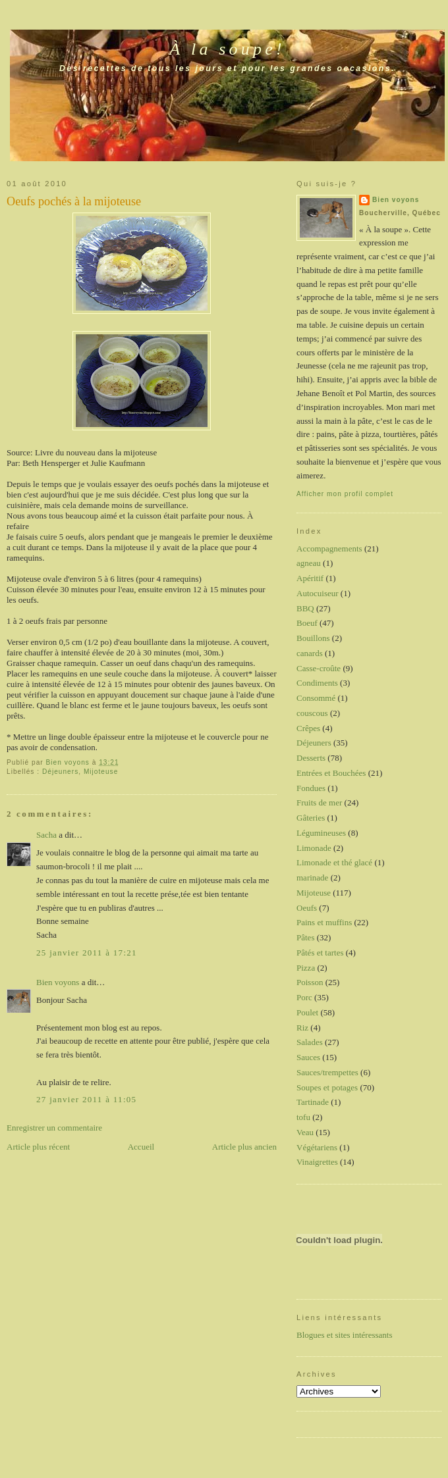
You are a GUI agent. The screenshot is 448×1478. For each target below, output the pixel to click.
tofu (303, 1117)
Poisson (309, 982)
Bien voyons (57, 982)
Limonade (313, 848)
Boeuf (307, 623)
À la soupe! (227, 49)
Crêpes (308, 728)
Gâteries (310, 818)
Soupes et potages (327, 1087)
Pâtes (305, 937)
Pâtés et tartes (319, 952)
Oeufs (306, 908)
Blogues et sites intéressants (344, 1335)
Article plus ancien (244, 1147)
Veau (305, 1132)
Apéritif (309, 578)
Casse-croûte (318, 668)
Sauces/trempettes (327, 1072)
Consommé (315, 698)
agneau (308, 563)
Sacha (46, 835)
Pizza (305, 968)
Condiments (317, 683)
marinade (312, 877)
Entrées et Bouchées (331, 773)
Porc (304, 997)
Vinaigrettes (317, 1162)
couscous (312, 713)
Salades (309, 1042)
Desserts (310, 758)
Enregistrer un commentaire (54, 1128)
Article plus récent (38, 1147)
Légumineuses (321, 833)
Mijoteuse (101, 771)
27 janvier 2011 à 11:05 (86, 1099)
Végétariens (316, 1147)
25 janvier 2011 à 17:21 (86, 952)
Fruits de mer (319, 802)
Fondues (310, 788)
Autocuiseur (317, 593)
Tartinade (312, 1102)
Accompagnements (329, 548)
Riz (302, 1027)
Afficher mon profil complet (344, 493)
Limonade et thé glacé (334, 862)
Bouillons (313, 638)
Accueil (141, 1147)
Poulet (307, 1012)
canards (309, 653)
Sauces (308, 1057)
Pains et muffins (324, 922)
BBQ (305, 608)
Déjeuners (60, 771)
